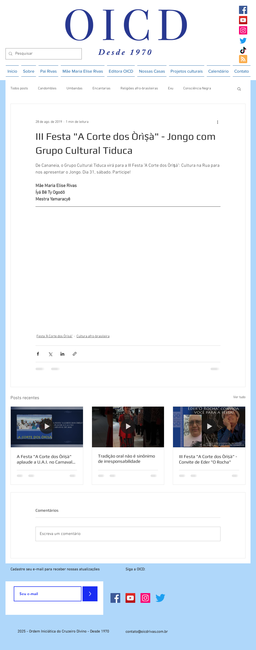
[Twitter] (243, 40)
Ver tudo (239, 397)
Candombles (47, 88)
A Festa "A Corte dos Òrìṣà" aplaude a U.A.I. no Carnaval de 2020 (44, 459)
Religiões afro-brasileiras (139, 88)
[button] (239, 89)
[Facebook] (243, 10)
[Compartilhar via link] (74, 353)
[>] (90, 593)
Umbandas (74, 88)
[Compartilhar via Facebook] (38, 353)
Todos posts (19, 88)
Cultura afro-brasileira (93, 336)
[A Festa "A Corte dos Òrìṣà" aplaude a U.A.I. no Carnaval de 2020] (47, 427)
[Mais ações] (217, 122)
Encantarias (101, 88)
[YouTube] (243, 20)
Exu (170, 88)
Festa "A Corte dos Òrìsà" (54, 336)
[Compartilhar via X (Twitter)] (50, 353)
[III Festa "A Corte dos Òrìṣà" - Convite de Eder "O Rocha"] (209, 427)
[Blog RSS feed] (243, 59)
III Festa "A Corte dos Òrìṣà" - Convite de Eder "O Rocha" (208, 459)
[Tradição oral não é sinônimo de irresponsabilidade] (128, 427)
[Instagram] (243, 30)
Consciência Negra (197, 88)
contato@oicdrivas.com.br (147, 632)
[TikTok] (243, 51)
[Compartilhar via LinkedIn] (62, 353)
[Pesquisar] (43, 53)
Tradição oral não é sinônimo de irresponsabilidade (126, 458)
